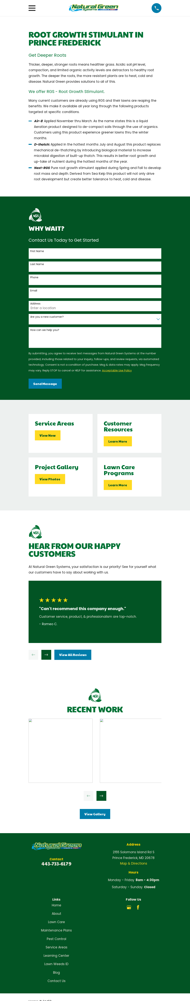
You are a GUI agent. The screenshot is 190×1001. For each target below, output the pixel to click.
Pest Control (56, 939)
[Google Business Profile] (129, 907)
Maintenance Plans (56, 930)
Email (33, 290)
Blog (56, 972)
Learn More (117, 441)
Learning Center (56, 955)
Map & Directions (133, 863)
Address (35, 303)
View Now (48, 435)
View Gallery (94, 814)
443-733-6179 (56, 863)
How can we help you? (44, 330)
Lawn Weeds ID (56, 964)
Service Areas (56, 947)
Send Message (45, 383)
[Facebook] (138, 907)
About (56, 913)
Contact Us (56, 981)
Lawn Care (56, 922)
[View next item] (46, 655)
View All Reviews (73, 654)
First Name (37, 251)
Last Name (37, 264)
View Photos (50, 479)
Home (56, 905)
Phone (34, 277)
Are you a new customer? (47, 316)
